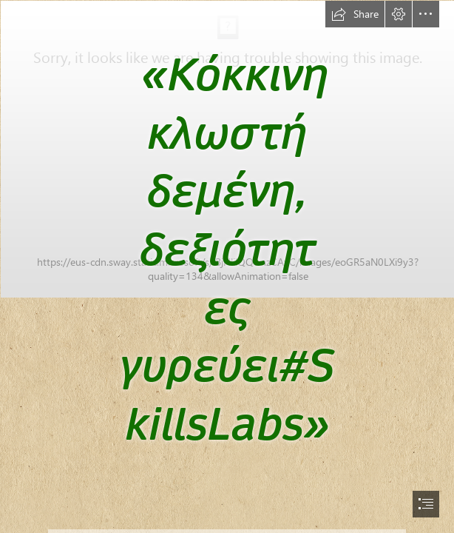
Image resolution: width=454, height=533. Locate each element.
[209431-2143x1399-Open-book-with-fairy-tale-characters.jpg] (227, 234)
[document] (227, 266)
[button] (354, 14)
